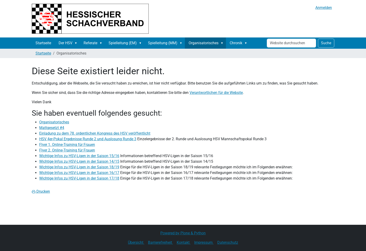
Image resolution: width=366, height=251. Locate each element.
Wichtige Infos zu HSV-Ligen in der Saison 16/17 (79, 172)
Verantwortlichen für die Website (216, 92)
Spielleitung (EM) (123, 43)
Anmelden (323, 7)
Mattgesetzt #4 (51, 128)
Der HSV (65, 43)
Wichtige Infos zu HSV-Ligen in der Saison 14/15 (79, 161)
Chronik (236, 43)
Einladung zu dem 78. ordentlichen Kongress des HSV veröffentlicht (94, 133)
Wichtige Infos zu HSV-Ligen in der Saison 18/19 (79, 167)
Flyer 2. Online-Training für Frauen (67, 150)
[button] (77, 43)
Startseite (43, 43)
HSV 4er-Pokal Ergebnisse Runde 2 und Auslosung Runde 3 (87, 139)
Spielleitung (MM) (162, 43)
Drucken (41, 191)
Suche (326, 43)
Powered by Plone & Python (183, 233)
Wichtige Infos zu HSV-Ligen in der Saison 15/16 (79, 156)
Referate (90, 43)
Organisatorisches (203, 43)
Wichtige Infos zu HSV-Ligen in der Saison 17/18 (79, 178)
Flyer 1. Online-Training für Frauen (67, 144)
